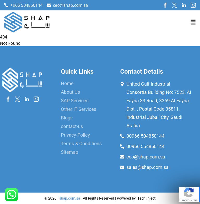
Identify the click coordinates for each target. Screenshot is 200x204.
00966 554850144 (145, 146)
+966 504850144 (26, 5)
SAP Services (75, 100)
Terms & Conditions (81, 143)
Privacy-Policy (75, 135)
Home (67, 83)
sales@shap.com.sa (147, 167)
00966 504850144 (145, 136)
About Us (70, 92)
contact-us (72, 126)
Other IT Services (78, 109)
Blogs (67, 117)
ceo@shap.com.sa (67, 5)
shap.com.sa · (70, 198)
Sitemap (69, 152)
